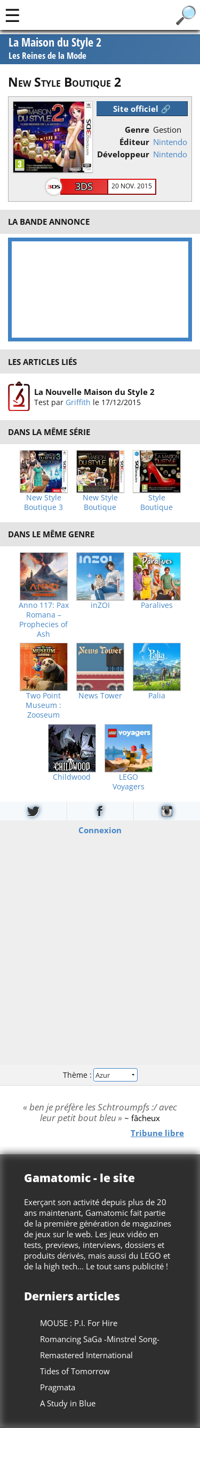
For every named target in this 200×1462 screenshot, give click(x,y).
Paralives (157, 605)
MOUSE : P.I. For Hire (78, 1323)
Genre (137, 129)
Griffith (78, 402)
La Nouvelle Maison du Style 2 (94, 391)
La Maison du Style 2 (55, 49)
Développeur (123, 154)
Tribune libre (157, 1132)
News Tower (100, 695)
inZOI (100, 605)
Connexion (100, 829)
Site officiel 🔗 (142, 108)
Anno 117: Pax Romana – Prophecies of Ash (44, 619)
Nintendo (170, 141)
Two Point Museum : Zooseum (43, 705)
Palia (156, 695)
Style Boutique (156, 502)
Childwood (72, 777)
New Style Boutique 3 (43, 502)
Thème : (100, 1075)
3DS (84, 186)
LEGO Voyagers (129, 781)
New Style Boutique (100, 502)
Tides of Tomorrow (75, 1371)
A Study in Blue (67, 1403)
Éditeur (134, 141)
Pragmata (57, 1387)
